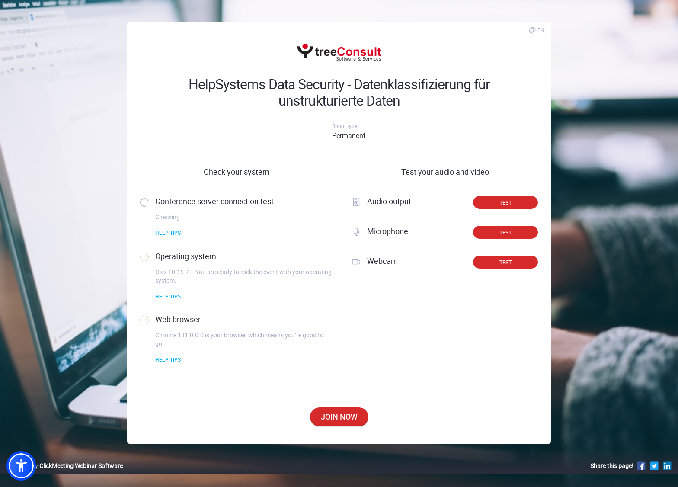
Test (505, 202)
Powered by (64, 465)
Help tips (168, 232)
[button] (21, 465)
